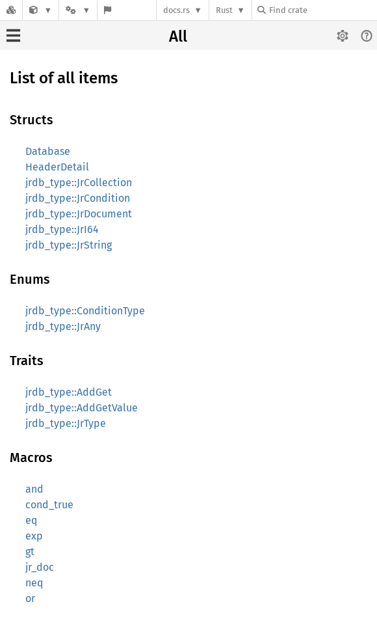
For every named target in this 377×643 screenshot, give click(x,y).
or (30, 598)
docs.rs (176, 10)
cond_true (49, 505)
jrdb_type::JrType (65, 423)
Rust (224, 10)
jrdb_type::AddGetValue (81, 408)
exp (34, 536)
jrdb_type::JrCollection (78, 182)
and (34, 489)
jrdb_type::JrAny (63, 326)
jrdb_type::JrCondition (77, 198)
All (178, 36)
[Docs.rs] (11, 10)
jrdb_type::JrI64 (62, 229)
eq (31, 520)
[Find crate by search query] (322, 10)
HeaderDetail (57, 167)
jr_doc (39, 567)
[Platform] (78, 10)
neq (34, 583)
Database (47, 151)
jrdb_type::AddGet (68, 392)
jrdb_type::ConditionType (85, 311)
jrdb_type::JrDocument (78, 214)
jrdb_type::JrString (68, 245)
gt (29, 551)
